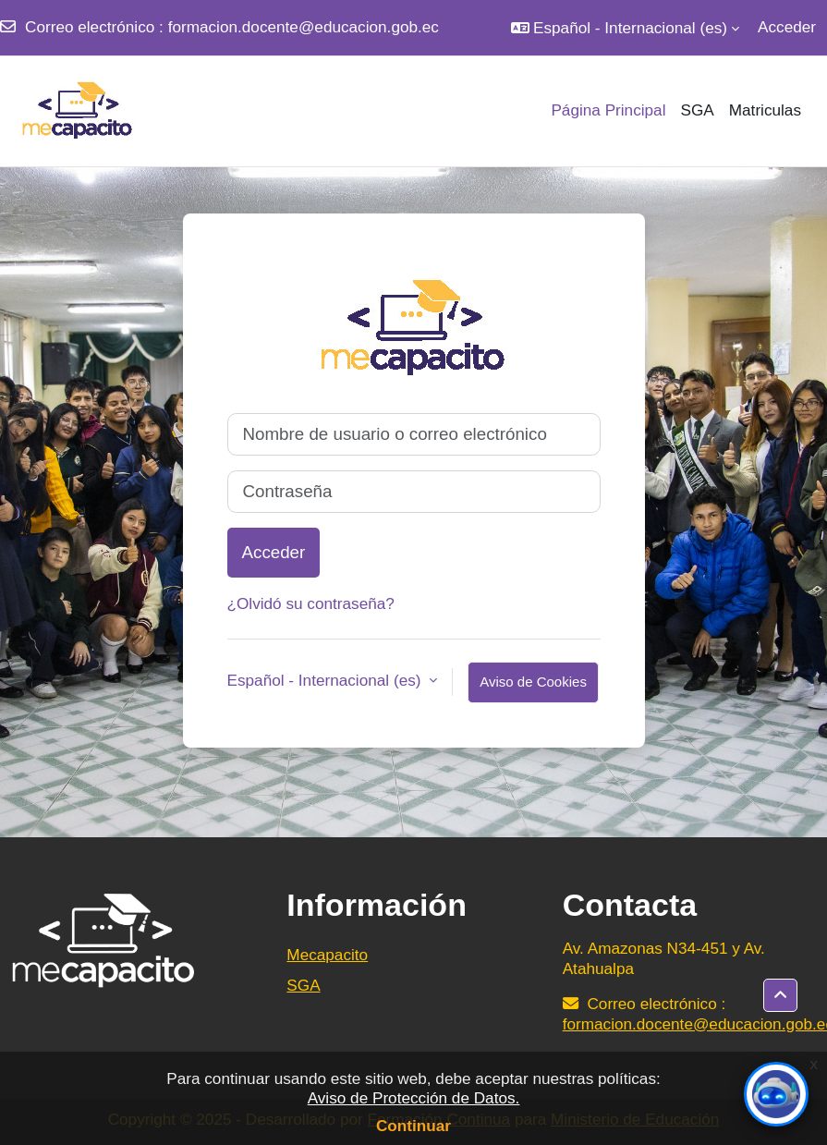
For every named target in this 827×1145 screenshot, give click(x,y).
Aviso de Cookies (533, 681)
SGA (303, 985)
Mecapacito (327, 954)
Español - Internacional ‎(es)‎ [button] (326, 680)
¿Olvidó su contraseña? (311, 603)
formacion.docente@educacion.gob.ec (303, 27)
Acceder (787, 27)
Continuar (413, 1125)
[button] (625, 27)
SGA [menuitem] (696, 110)
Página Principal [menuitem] (608, 110)
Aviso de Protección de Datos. (414, 1098)
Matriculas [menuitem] (765, 110)
